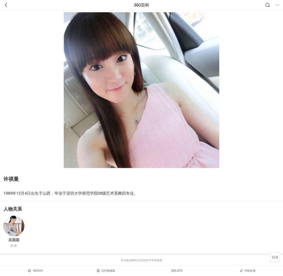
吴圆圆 (13, 240)
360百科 (141, 5)
